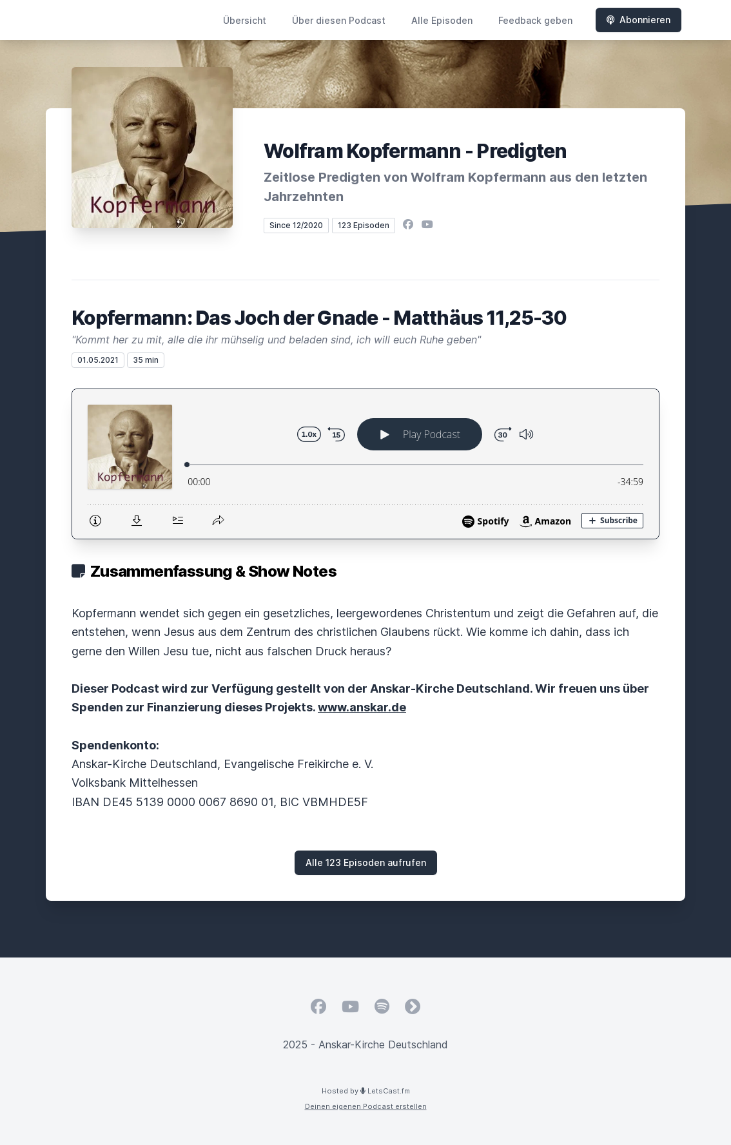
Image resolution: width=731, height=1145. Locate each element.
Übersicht (244, 20)
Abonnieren (638, 19)
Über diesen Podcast (338, 20)
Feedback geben (535, 20)
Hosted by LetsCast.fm (366, 1090)
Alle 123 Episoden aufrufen (366, 862)
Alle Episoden (442, 20)
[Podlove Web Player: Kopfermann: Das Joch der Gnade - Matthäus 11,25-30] (365, 464)
